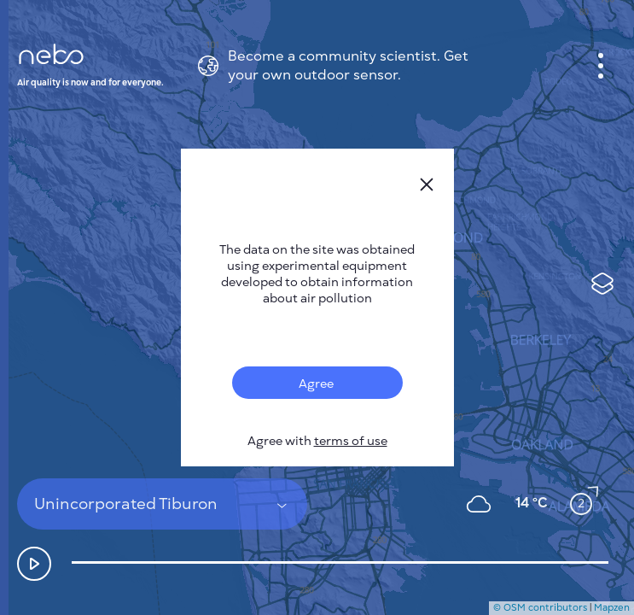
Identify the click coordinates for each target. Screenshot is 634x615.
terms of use (350, 441)
